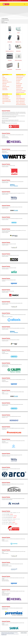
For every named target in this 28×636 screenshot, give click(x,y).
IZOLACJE (2, 21)
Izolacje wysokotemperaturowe (20, 98)
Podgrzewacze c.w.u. (18, 38)
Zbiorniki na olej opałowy (18, 57)
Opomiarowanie (18, 47)
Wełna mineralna (18, 95)
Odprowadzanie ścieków (19, 87)
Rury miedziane (18, 80)
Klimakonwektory (10, 66)
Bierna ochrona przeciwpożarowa (21, 104)
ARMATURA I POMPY (4, 22)
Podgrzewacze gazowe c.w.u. (10, 47)
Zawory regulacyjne (5, 95)
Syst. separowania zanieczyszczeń (18, 86)
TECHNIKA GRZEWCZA (4, 18)
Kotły (10, 29)
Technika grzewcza (5, 74)
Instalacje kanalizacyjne (19, 77)
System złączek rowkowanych (20, 92)
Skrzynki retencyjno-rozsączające (21, 90)
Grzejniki (18, 29)
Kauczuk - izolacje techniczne (20, 101)
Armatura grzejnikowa (5, 98)
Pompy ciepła (10, 57)
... (8, 136)
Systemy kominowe (18, 66)
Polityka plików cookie (3, 634)
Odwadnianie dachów (19, 83)
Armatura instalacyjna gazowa (6, 101)
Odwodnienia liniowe (19, 89)
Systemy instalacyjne (19, 74)
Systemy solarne (10, 38)
